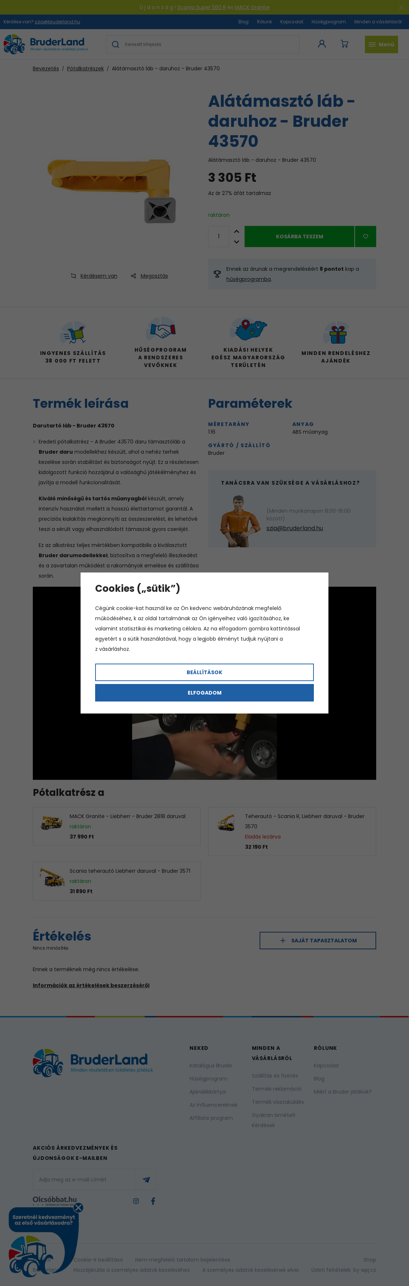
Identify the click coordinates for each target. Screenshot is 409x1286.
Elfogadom (205, 692)
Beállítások (204, 672)
